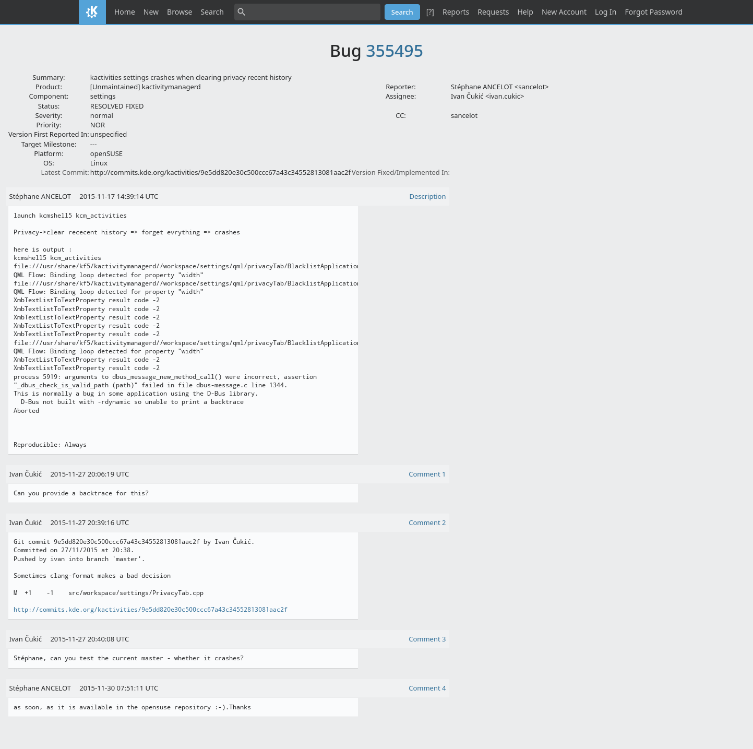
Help (525, 12)
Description (428, 196)
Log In (605, 12)
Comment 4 (427, 688)
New (151, 12)
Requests (493, 12)
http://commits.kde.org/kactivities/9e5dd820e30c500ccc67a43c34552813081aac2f (151, 609)
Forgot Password (654, 12)
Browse (179, 12)
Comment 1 (427, 474)
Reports (456, 12)
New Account (564, 12)
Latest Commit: (65, 172)
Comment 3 (427, 639)
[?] (430, 12)
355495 (394, 50)
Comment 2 (427, 522)
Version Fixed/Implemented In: (401, 172)
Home (124, 12)
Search (212, 12)
